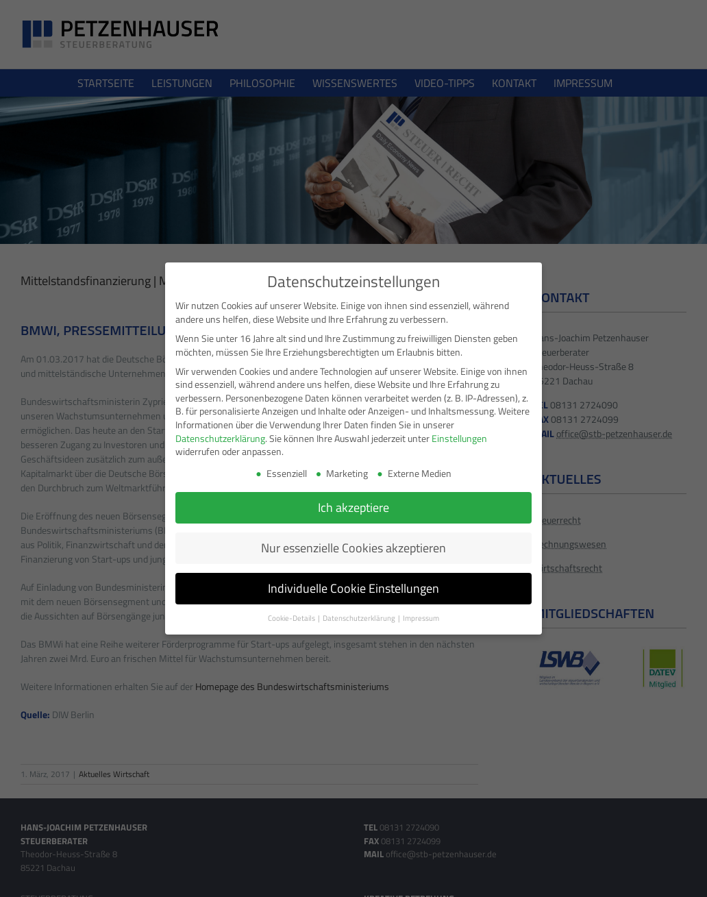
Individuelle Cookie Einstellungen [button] (353, 587)
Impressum (421, 617)
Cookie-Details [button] (292, 617)
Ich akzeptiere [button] (353, 506)
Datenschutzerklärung (220, 437)
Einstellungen (459, 437)
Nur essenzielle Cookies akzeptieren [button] (353, 547)
